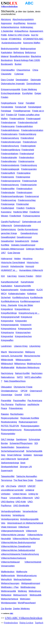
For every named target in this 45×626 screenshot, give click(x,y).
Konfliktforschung (20, 297)
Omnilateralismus (9, 391)
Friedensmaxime (26, 161)
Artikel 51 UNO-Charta (18, 35)
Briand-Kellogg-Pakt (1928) (27, 60)
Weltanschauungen (10, 583)
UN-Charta (11, 486)
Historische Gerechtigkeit (13, 262)
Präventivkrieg (16, 408)
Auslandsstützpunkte (11, 43)
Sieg (3, 455)
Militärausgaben (23, 360)
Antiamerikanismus (10, 27)
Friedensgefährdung (10, 150)
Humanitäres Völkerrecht (31, 270)
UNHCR (22, 486)
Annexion (31, 23)
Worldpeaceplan (9, 603)
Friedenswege (8, 204)
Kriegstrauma (7, 332)
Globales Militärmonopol (12, 249)
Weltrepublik (35, 595)
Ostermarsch (36, 391)
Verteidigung (18, 515)
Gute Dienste (14, 253)
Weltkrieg (22, 591)
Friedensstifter (8, 188)
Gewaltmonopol (24, 237)
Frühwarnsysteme (31, 216)
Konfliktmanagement (30, 301)
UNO (37, 498)
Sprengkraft (22, 459)
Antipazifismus (21, 31)
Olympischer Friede (23, 387)
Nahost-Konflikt (22, 373)
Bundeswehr (7, 64)
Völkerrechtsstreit (32, 562)
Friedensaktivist (16, 118)
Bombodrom (7, 60)
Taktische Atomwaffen (26, 476)
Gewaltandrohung (29, 233)
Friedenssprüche (29, 185)
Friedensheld (27, 150)
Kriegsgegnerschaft (10, 317)
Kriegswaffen (7, 340)
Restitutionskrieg (9, 422)
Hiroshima (27, 258)
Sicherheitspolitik (34, 451)
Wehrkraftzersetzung (27, 575)
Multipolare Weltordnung (27, 367)
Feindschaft (20, 107)
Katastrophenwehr (9, 290)
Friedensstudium (24, 188)
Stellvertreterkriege (10, 463)
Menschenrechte (32, 356)
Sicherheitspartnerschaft (12, 451)
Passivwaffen (19, 400)
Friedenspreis (7, 177)
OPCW (24, 391)
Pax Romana (7, 404)
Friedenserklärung (27, 134)
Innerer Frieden (25, 276)
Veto (3, 523)
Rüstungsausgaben (30, 426)
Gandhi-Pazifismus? (10, 221)
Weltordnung (35, 591)
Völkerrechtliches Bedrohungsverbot (18, 542)
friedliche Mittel (20, 212)
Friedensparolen (29, 169)
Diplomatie (36, 80)
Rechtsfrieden (17, 414)
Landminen (6, 346)
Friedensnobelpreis (10, 165)
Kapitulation (6, 286)
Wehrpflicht (6, 579)
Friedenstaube (8, 192)
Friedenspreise (23, 177)
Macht (4, 352)
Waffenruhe (21, 571)
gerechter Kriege (9, 233)
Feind (20, 103)
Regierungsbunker (10, 418)
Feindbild (30, 103)
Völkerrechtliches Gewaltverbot (16, 546)
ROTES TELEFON (10, 426)
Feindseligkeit (34, 107)
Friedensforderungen (11, 142)
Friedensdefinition (24, 126)
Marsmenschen (16, 352)
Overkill (18, 395)
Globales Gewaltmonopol (23, 245)
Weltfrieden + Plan (10, 587)
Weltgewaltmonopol (30, 583)
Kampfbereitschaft (9, 282)
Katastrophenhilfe (22, 286)
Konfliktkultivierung (10, 301)
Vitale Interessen (9, 527)
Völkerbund (23, 527)
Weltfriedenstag (27, 587)
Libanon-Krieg (20, 346)
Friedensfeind (27, 138)
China (35, 70)
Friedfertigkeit (7, 208)
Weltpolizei (6, 595)
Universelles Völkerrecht (21, 498)
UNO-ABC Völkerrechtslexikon (23, 617)
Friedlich (20, 208)
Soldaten (27, 455)
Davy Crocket (7, 80)
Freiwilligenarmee (21, 111)
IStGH (38, 276)
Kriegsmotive (7, 321)
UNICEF (32, 486)
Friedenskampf (27, 153)
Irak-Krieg (12, 276)
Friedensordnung (29, 165)
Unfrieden (5, 494)
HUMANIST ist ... (9, 270)
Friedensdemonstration (32, 130)
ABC (11, 613)
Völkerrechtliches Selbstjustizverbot (18, 550)
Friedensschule (29, 181)
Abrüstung (6, 19)
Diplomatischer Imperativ (13, 83)
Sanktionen (21, 439)
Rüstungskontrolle (32, 430)
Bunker (18, 64)
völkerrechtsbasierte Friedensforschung (20, 554)
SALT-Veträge (7, 439)
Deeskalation (22, 80)
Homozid (29, 266)
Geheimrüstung (8, 229)
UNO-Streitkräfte (21, 505)
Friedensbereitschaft (27, 122)
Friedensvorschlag (27, 200)
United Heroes (20, 494)
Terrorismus (6, 480)
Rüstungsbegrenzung (11, 430)
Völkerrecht (31, 531)
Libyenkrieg (34, 346)
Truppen (39, 480)
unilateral (29, 490)
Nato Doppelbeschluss (15, 381)
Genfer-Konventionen (28, 229)
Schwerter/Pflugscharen (21, 443)
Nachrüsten (36, 373)
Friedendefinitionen (10, 130)
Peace (4, 408)
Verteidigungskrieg (10, 519)
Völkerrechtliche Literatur (13, 535)
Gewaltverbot (7, 241)
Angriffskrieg (19, 23)
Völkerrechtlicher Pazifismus (26, 538)
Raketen (5, 414)
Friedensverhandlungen (12, 196)
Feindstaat (6, 111)
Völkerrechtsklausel (10, 562)
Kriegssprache (25, 328)
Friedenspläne (23, 173)
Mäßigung (30, 352)
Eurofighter (27, 93)
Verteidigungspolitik (29, 519)
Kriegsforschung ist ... (29, 313)
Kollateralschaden (16, 293)
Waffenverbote (8, 575)
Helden (17, 258)
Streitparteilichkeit (9, 466)
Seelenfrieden (7, 447)
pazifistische (33, 404)
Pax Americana (35, 400)
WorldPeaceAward (27, 603)
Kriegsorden (21, 321)
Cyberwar (19, 74)
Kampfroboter (27, 282)
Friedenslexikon (26, 157)
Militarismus (20, 363)
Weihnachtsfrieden (22, 579)
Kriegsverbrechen (23, 336)
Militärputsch (7, 363)
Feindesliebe (7, 107)
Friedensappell (33, 118)
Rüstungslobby (8, 433)
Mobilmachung (34, 363)
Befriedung (18, 52)
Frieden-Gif (11, 115)
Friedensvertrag (8, 200)
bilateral (5, 56)
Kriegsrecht (25, 325)
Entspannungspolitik (10, 89)
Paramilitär (6, 400)
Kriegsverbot (7, 336)
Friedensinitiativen (9, 153)
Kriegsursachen (23, 332)
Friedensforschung (10, 146)
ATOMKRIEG (15, 39)
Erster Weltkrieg (29, 89)
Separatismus (22, 447)
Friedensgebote (28, 146)
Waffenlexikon (7, 571)
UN (2, 486)
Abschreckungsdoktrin (23, 19)
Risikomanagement (28, 422)
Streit (22, 463)
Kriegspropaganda (10, 325)
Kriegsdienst (7, 309)
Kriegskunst (26, 317)
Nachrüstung (7, 373)
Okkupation (6, 387)
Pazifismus (20, 404)
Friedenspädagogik (10, 169)
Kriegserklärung (22, 309)
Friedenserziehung (10, 138)
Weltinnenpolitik (8, 591)
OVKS (27, 395)
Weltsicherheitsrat (9, 599)
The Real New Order (23, 480)
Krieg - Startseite (9, 305)
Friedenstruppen (24, 192)
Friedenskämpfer (9, 157)
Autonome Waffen (31, 43)
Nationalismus (8, 377)
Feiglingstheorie (8, 103)
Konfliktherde (36, 297)
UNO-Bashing (7, 501)
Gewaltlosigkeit (8, 237)
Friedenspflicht (8, 173)
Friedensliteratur (9, 161)
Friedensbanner (8, 122)
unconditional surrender (12, 490)
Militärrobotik (7, 360)
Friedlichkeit (15, 216)
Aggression (6, 23)
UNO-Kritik (20, 501)
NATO (20, 377)
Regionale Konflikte (29, 418)
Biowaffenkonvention (20, 56)
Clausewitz (6, 74)
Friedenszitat (22, 204)
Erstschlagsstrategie (10, 93)
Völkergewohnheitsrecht (12, 531)
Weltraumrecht (20, 595)
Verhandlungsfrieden (11, 511)
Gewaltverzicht (22, 241)
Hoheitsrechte (17, 266)
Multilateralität (7, 367)
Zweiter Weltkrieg (21, 608)
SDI (36, 443)
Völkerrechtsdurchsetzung (13, 558)
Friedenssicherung (10, 185)
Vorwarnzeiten (8, 566)
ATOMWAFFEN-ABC (33, 39)
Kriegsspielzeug (8, 328)
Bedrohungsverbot (10, 48)
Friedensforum (30, 142)
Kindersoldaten (27, 290)
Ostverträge (6, 395)
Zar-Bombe (6, 608)
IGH (3, 276)
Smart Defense (14, 455)
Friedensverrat (32, 196)
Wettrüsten (25, 599)
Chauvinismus (23, 70)
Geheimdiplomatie (22, 225)
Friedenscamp (8, 126)
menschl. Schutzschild (11, 356)
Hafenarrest (6, 258)
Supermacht (7, 470)
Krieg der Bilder (25, 305)
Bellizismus (30, 52)
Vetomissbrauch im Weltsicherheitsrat (25, 523)
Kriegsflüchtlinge (9, 313)
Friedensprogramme (10, 181)
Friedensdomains (9, 134)
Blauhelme (36, 56)
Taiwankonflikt (7, 476)
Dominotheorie (34, 83)
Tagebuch (39, 623)
